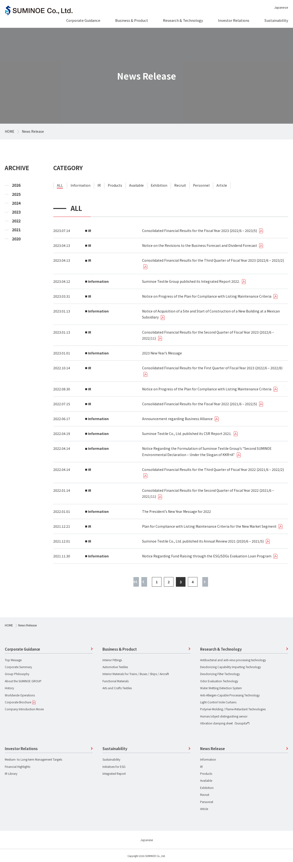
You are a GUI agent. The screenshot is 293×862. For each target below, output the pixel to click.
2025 (16, 194)
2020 (16, 239)
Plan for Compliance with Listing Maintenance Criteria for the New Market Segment (209, 526)
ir (99, 185)
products (115, 185)
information (80, 185)
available (136, 185)
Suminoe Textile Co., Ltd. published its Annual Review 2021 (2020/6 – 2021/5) (203, 541)
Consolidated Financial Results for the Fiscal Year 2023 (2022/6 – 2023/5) (199, 230)
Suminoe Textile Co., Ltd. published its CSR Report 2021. (187, 433)
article (221, 185)
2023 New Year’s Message (162, 353)
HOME (9, 131)
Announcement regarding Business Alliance (177, 418)
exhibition (159, 185)
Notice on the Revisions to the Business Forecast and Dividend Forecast (199, 245)
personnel (201, 185)
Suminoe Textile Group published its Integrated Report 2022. (191, 281)
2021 (16, 229)
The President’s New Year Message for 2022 (176, 511)
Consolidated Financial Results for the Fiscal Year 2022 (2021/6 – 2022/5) (199, 403)
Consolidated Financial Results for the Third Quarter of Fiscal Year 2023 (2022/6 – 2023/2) (213, 260)
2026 (16, 185)
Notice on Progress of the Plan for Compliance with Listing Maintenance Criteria (206, 296)
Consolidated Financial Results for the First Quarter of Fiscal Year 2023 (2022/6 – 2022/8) (212, 367)
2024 (16, 203)
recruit (180, 185)
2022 (16, 221)
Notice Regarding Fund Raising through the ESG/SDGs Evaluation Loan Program (206, 556)
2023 (16, 212)
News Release (33, 131)
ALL (60, 185)
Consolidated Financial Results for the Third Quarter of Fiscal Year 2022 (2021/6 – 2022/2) (213, 469)
